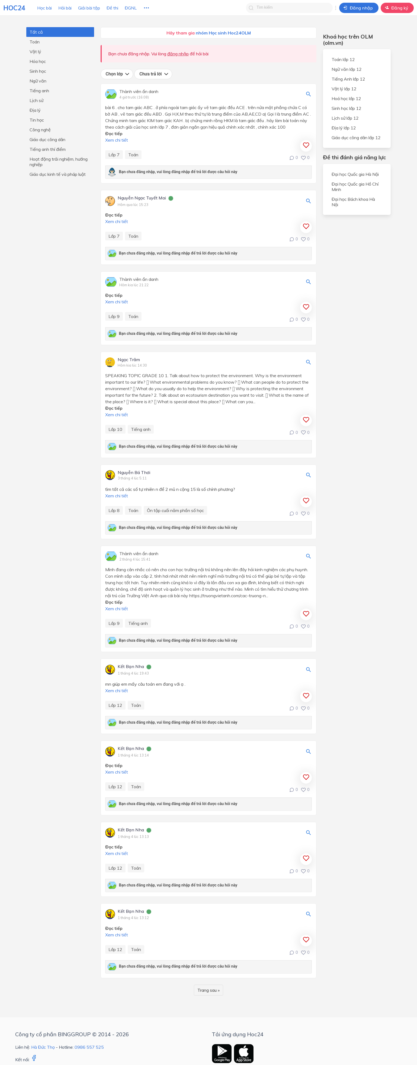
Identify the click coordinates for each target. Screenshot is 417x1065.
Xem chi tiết (116, 140)
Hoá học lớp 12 (346, 98)
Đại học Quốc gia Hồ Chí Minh (355, 186)
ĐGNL (131, 8)
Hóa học (38, 61)
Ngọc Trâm (129, 359)
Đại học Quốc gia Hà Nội (355, 174)
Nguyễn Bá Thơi (134, 472)
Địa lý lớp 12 (344, 128)
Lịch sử (36, 100)
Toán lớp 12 (343, 59)
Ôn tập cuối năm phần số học (175, 510)
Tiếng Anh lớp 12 (348, 79)
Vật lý (35, 51)
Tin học (37, 120)
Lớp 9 (114, 316)
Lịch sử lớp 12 (345, 118)
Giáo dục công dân (47, 139)
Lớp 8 (114, 510)
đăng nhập (178, 53)
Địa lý (35, 110)
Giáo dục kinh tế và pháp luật (58, 174)
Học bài (44, 8)
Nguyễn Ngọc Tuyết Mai (142, 198)
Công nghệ (40, 129)
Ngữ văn (38, 81)
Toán (35, 41)
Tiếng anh (39, 90)
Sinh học (38, 71)
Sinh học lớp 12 (346, 108)
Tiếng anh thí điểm (48, 149)
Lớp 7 (114, 154)
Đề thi (112, 8)
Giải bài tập (89, 8)
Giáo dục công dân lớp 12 (356, 137)
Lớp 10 (115, 429)
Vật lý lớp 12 (344, 88)
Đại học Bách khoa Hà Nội (353, 201)
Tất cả (36, 32)
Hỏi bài (65, 8)
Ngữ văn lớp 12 (347, 69)
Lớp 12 (115, 705)
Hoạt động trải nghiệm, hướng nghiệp (59, 161)
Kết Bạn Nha (131, 666)
